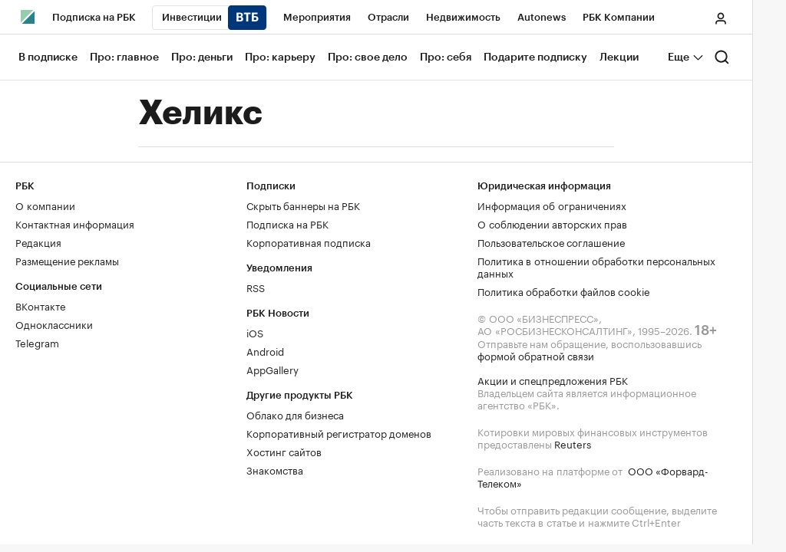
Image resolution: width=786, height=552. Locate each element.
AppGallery (272, 368)
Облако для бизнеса (295, 414)
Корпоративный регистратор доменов (338, 432)
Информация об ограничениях (551, 204)
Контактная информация (74, 223)
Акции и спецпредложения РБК (552, 379)
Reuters (572, 443)
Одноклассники (54, 323)
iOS (254, 332)
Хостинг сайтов (284, 450)
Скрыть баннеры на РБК (303, 204)
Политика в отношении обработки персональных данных (596, 266)
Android (265, 350)
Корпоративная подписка (308, 241)
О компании (45, 204)
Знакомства (274, 469)
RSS (255, 286)
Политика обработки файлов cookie (563, 290)
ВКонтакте (40, 305)
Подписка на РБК (287, 223)
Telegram (37, 342)
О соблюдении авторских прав (552, 223)
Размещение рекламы (67, 260)
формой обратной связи (535, 355)
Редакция (38, 241)
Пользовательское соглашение (551, 241)
